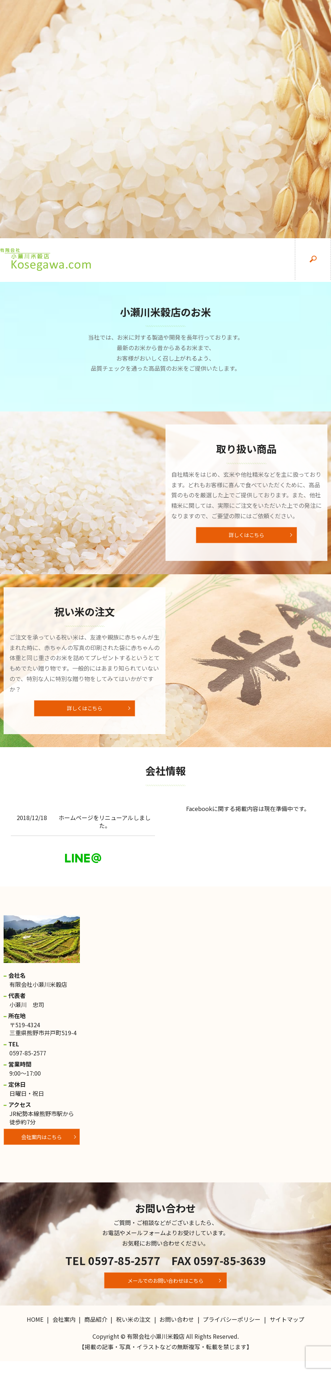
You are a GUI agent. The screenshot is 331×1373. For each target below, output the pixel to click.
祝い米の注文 (240, 260)
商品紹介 (204, 260)
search (313, 260)
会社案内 (168, 260)
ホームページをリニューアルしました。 (105, 829)
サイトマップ (287, 1330)
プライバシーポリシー (232, 1330)
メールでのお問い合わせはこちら (165, 1290)
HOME (132, 260)
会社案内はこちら (42, 1146)
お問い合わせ (276, 260)
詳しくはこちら (246, 537)
